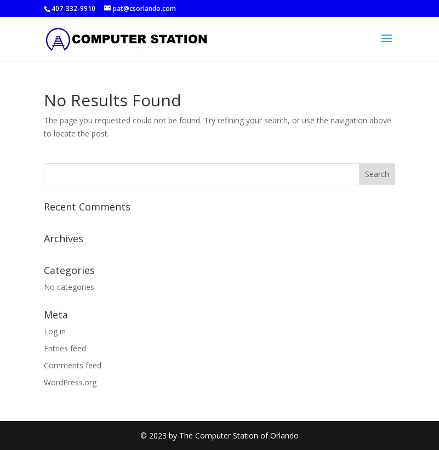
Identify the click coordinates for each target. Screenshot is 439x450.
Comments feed (72, 365)
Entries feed (65, 348)
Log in (55, 331)
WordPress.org (70, 382)
